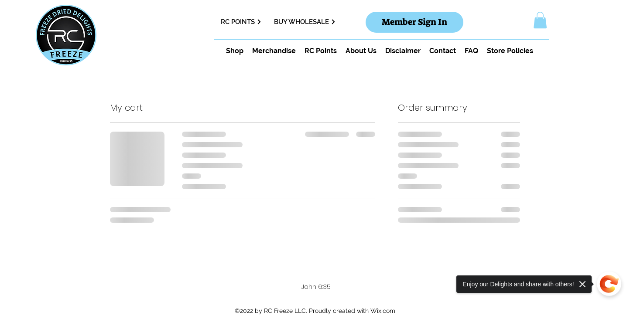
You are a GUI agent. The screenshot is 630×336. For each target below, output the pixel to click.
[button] (540, 20)
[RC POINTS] (244, 22)
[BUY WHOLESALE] (310, 22)
